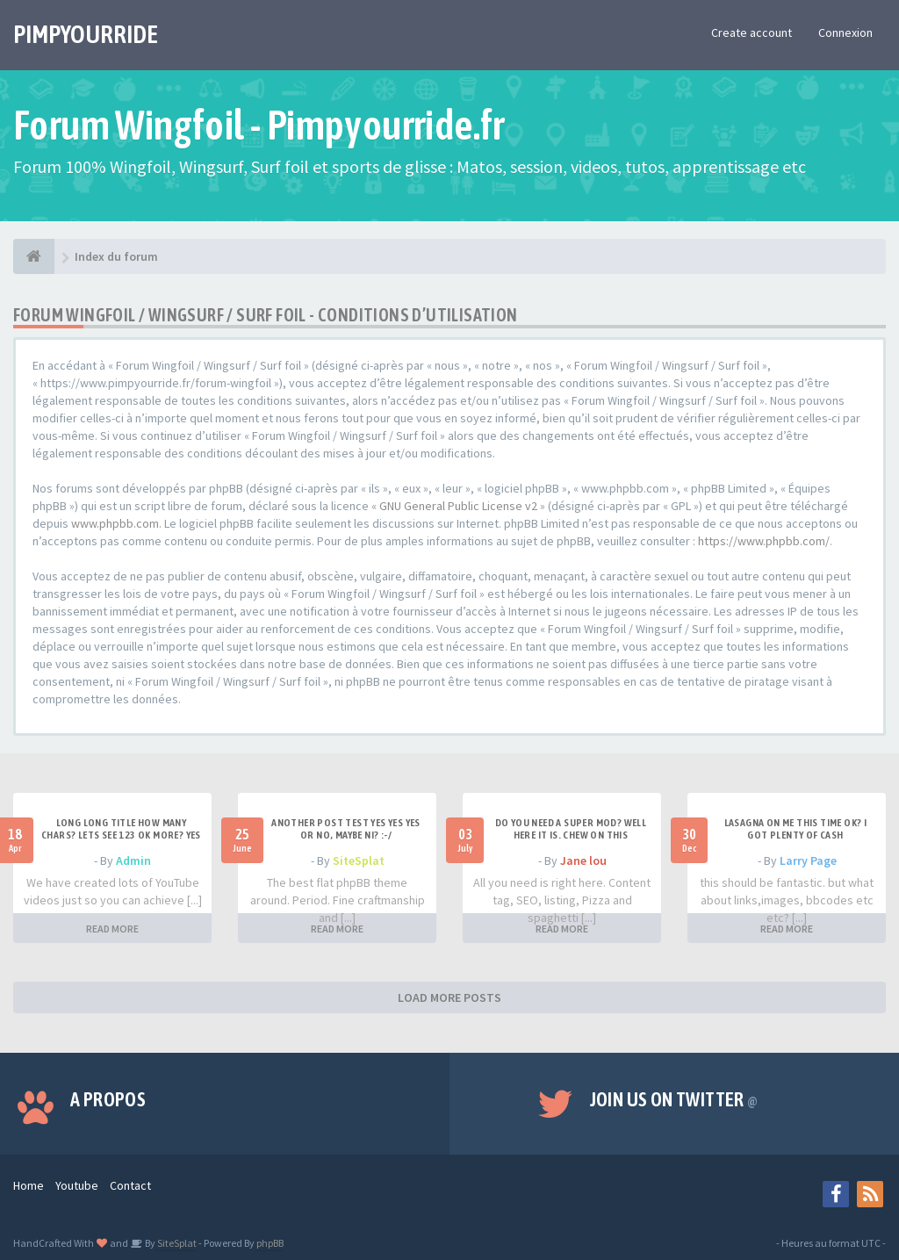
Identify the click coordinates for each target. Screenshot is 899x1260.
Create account (751, 32)
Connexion (845, 32)
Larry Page (808, 860)
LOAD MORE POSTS (449, 997)
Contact (130, 1185)
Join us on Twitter (674, 1099)
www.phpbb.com (115, 523)
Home (28, 1185)
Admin (133, 860)
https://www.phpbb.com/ (764, 541)
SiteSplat (359, 860)
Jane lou (583, 860)
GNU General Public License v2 (458, 506)
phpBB (270, 1242)
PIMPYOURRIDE (85, 34)
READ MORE (112, 928)
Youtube (76, 1185)
